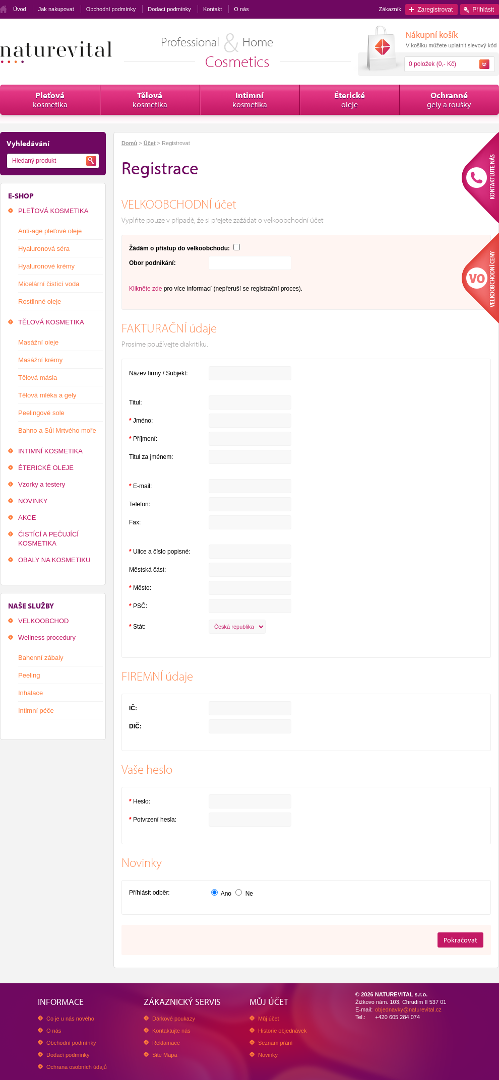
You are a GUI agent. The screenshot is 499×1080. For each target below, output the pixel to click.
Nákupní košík (431, 34)
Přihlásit (483, 9)
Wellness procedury (47, 637)
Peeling (29, 675)
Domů (129, 143)
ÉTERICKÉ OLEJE (46, 467)
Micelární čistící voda (48, 284)
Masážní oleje (38, 342)
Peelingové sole (41, 413)
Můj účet (268, 1019)
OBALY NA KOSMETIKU (54, 560)
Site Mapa (164, 1055)
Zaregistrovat (435, 9)
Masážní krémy (40, 360)
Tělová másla (37, 377)
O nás (241, 9)
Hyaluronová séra (44, 248)
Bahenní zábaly (41, 657)
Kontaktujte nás (171, 1031)
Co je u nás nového (70, 1019)
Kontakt (212, 9)
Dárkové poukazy (173, 1019)
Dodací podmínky (169, 9)
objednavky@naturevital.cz (408, 1009)
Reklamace (166, 1043)
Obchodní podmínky (111, 9)
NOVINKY (33, 501)
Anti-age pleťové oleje (50, 231)
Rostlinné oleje (39, 301)
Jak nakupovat (56, 9)
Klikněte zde (145, 288)
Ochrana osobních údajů (76, 1067)
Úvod (19, 9)
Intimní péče (36, 710)
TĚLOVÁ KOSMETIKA (51, 322)
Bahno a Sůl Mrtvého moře (57, 430)
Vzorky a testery (41, 484)
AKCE (27, 517)
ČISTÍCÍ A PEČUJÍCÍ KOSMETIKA (48, 538)
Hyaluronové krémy (46, 266)
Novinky (268, 1055)
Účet (150, 143)
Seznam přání (275, 1043)
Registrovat (176, 143)
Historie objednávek (282, 1031)
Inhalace (30, 693)
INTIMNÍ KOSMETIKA (50, 451)
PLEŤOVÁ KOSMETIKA (53, 211)
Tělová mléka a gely (47, 395)
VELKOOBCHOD (43, 621)
